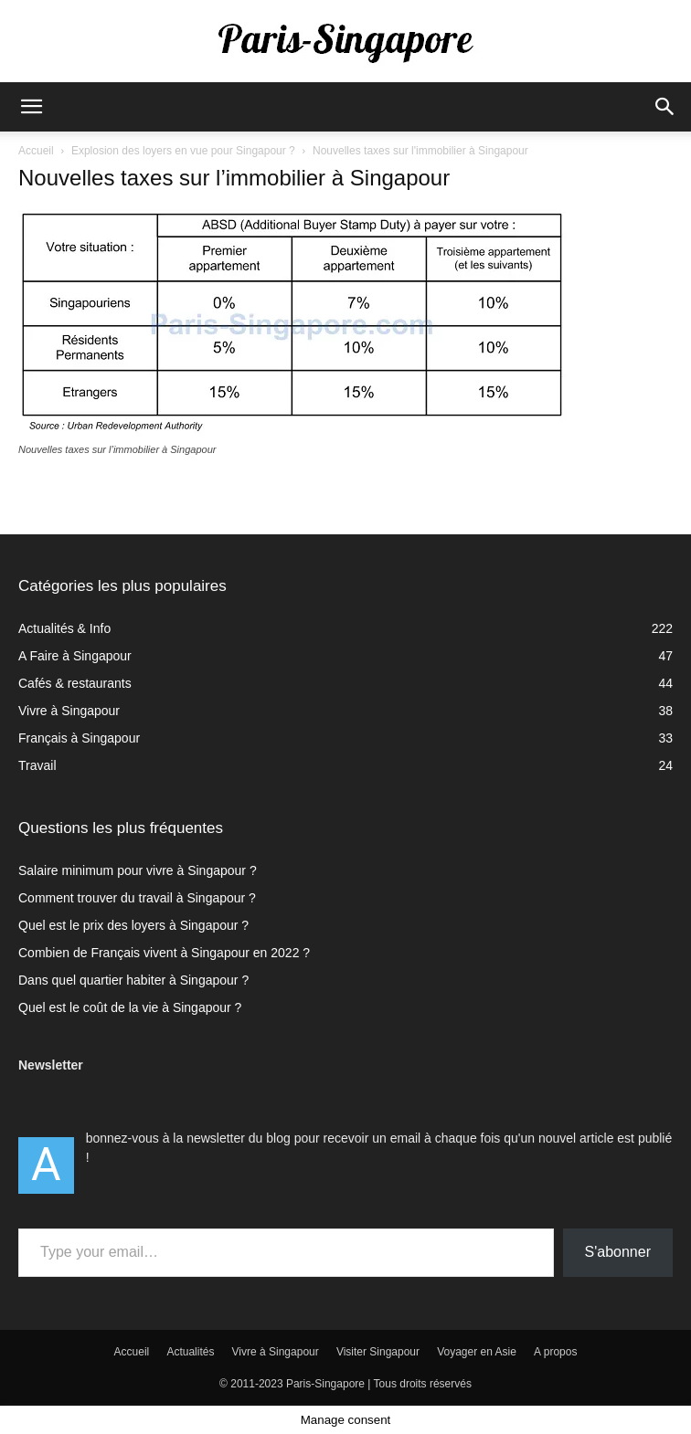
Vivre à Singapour (275, 1351)
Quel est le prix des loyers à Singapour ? (133, 925)
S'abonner (618, 1252)
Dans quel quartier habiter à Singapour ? (133, 980)
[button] (31, 107)
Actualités (190, 1351)
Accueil (36, 150)
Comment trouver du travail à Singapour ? (137, 898)
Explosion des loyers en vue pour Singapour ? (183, 150)
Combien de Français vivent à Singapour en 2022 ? (164, 952)
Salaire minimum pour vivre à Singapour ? (137, 870)
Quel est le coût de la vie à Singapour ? (129, 1007)
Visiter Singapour (378, 1351)
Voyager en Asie (476, 1351)
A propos (555, 1351)
